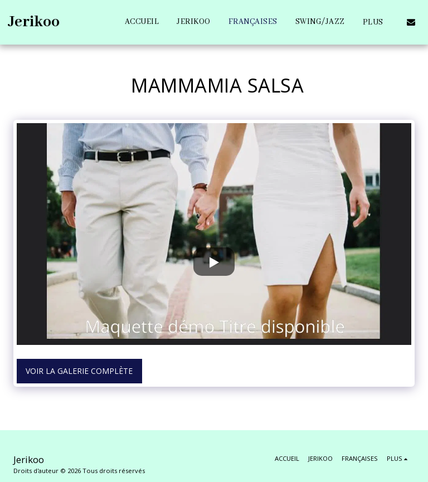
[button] (411, 22)
